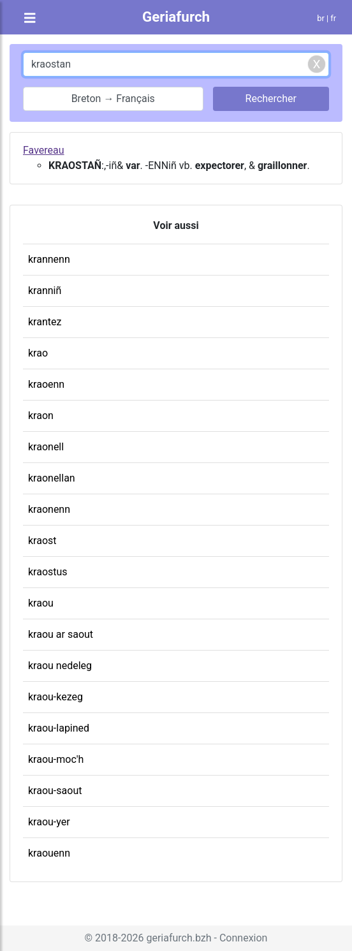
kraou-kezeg (55, 697)
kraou (41, 603)
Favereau (43, 150)
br (321, 18)
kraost (42, 540)
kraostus (48, 572)
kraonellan (51, 478)
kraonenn (49, 509)
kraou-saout (55, 791)
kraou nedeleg (60, 666)
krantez (44, 322)
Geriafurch (176, 16)
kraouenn (49, 853)
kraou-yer (49, 822)
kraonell (46, 447)
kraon (41, 415)
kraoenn (46, 384)
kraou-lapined (58, 728)
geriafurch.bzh (178, 938)
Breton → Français (113, 98)
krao (38, 353)
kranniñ (44, 290)
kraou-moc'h (56, 759)
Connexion (243, 938)
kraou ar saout (60, 634)
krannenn (49, 259)
